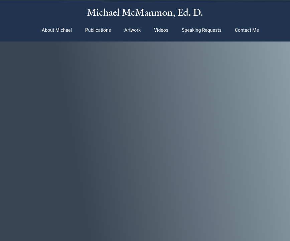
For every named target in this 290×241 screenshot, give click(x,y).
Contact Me (247, 30)
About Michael (57, 30)
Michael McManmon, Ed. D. (145, 12)
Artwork (132, 30)
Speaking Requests (202, 30)
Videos (161, 30)
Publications (98, 30)
